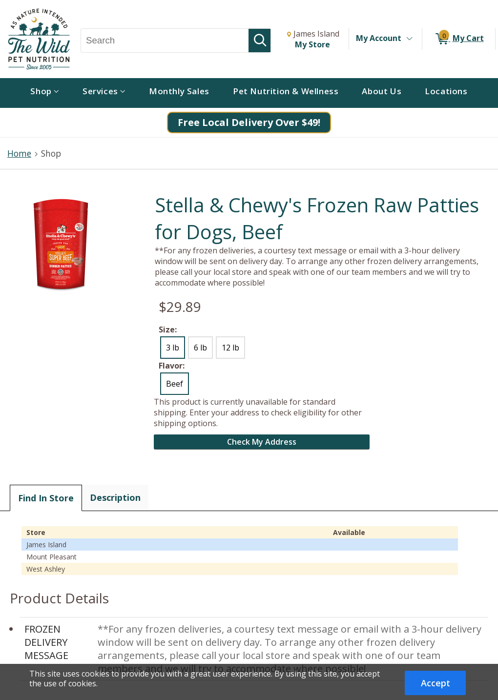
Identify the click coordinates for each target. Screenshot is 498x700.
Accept (435, 683)
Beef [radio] (174, 383)
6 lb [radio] (200, 347)
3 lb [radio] (172, 347)
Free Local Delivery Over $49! (249, 122)
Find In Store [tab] (46, 498)
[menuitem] (44, 93)
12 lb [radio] (230, 347)
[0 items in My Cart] (458, 39)
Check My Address (261, 441)
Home (19, 153)
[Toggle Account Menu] (409, 39)
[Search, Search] (165, 40)
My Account (378, 38)
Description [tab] (115, 497)
